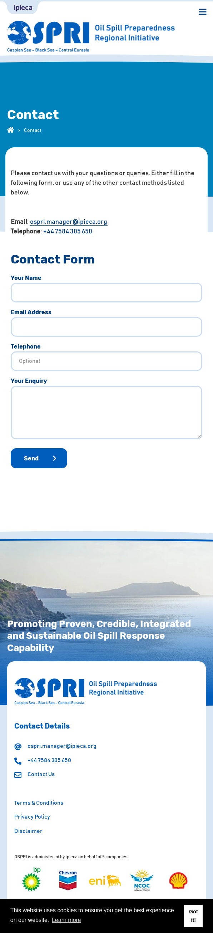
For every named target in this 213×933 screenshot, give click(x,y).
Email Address (31, 312)
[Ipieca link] (22, 7)
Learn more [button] (66, 920)
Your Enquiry (29, 381)
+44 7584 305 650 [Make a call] (67, 231)
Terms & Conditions (38, 803)
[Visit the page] (31, 880)
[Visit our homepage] (10, 129)
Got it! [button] (193, 916)
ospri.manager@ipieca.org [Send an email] (68, 222)
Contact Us (41, 774)
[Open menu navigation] (202, 11)
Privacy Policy (32, 817)
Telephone (26, 347)
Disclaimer (28, 831)
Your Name (26, 278)
